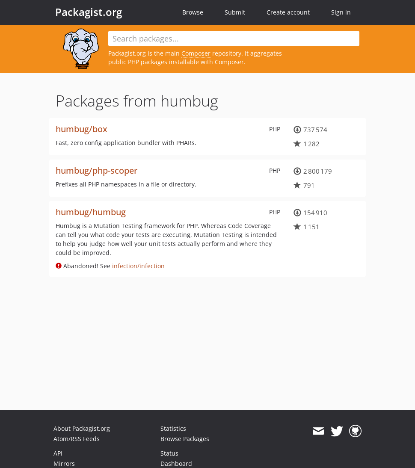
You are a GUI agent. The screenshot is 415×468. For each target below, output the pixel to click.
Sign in (341, 12)
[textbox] (233, 38)
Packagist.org (88, 12)
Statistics (173, 428)
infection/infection (138, 266)
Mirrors (64, 463)
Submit (235, 12)
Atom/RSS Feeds (76, 439)
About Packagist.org (81, 428)
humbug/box (81, 129)
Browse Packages (184, 439)
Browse (192, 12)
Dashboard (176, 463)
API (57, 453)
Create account (288, 12)
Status (169, 453)
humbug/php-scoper (96, 170)
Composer (195, 53)
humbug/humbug (91, 212)
